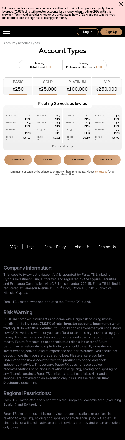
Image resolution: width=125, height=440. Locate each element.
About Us (82, 247)
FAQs (14, 247)
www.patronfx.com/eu (40, 274)
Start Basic (18, 159)
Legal (31, 247)
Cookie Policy (55, 247)
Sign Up (111, 32)
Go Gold (47, 159)
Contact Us (107, 247)
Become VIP (106, 159)
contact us (101, 171)
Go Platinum (77, 159)
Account (9, 43)
